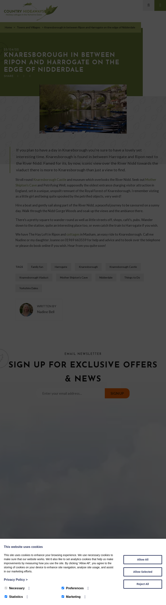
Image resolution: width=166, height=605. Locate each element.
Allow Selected (142, 571)
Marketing (71, 596)
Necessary (15, 588)
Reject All (143, 584)
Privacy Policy (16, 579)
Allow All (143, 559)
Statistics (14, 596)
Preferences (73, 588)
